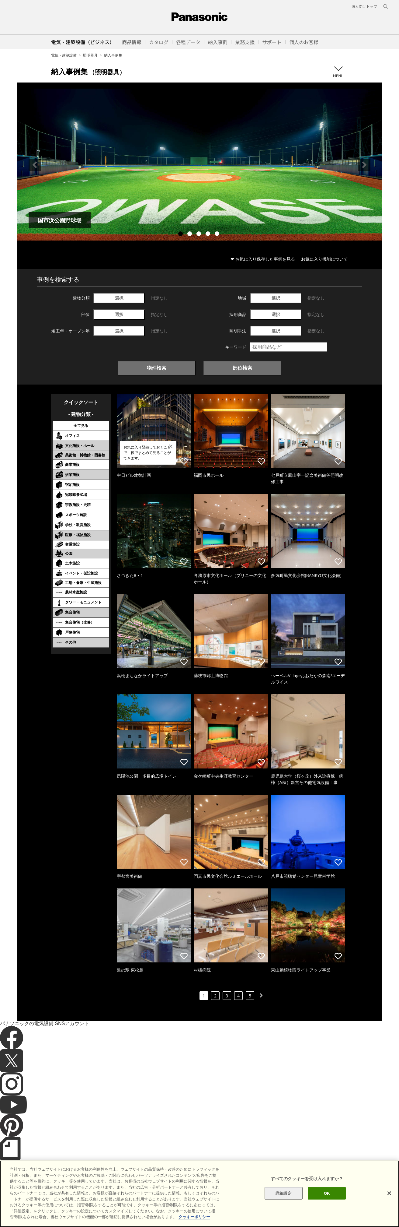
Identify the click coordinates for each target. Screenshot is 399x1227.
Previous (35, 165)
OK (327, 1199)
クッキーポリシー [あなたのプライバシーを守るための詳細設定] (194, 1223)
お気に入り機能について (324, 259)
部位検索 (242, 367)
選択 (119, 298)
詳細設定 (284, 1199)
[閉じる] (389, 1199)
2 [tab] (190, 234)
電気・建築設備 (64, 55)
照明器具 (90, 55)
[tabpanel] (199, 165)
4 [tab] (209, 234)
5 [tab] (218, 234)
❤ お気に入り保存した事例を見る (263, 259)
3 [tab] (199, 234)
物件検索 (156, 367)
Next (364, 165)
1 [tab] (181, 234)
